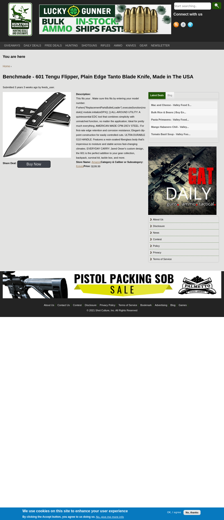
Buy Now (34, 164)
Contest (157, 239)
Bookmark (146, 305)
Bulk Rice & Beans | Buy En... (168, 112)
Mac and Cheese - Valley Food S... (171, 105)
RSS (177, 25)
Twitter (191, 25)
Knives (80, 166)
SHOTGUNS (89, 45)
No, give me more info (110, 518)
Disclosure (159, 226)
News (156, 232)
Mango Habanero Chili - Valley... (170, 127)
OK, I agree (174, 513)
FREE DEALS (53, 45)
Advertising (161, 305)
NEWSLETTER (160, 45)
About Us (158, 219)
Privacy (157, 252)
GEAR (143, 45)
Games (183, 305)
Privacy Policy (107, 305)
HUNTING (71, 45)
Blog (170, 95)
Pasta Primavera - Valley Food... (170, 119)
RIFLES (105, 45)
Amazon (96, 162)
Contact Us (63, 305)
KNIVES (131, 45)
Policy (156, 246)
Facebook (184, 25)
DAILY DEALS (32, 45)
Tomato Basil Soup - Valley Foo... (170, 134)
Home (6, 66)
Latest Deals (157, 95)
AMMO (118, 45)
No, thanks (192, 513)
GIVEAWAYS (12, 45)
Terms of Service (162, 259)
